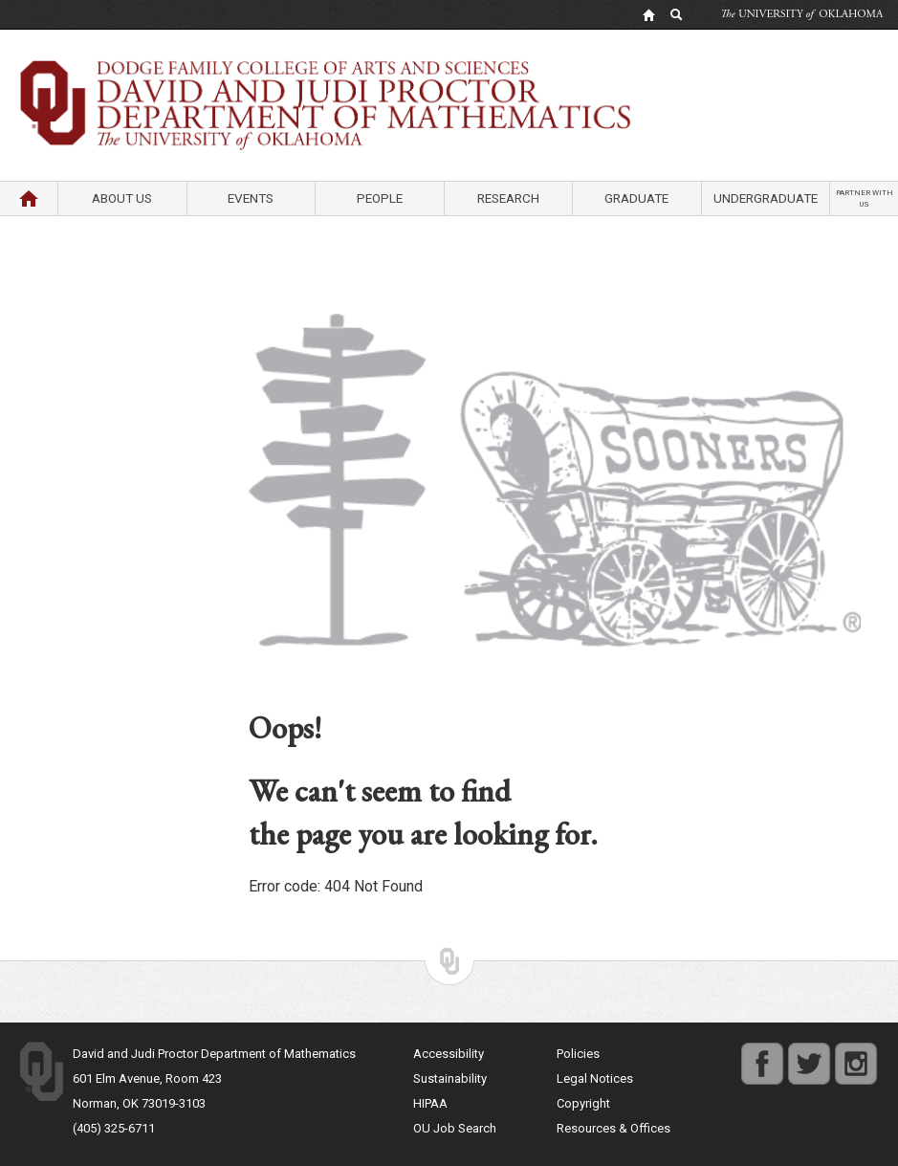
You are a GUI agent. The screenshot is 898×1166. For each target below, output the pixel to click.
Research (508, 198)
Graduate (636, 198)
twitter (804, 1053)
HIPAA (430, 1103)
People (380, 198)
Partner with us (864, 198)
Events (251, 198)
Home (28, 198)
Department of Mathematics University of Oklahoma (449, 75)
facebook (762, 1053)
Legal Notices (595, 1078)
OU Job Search (454, 1128)
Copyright (583, 1103)
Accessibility (448, 1053)
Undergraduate (765, 198)
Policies (578, 1053)
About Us (122, 198)
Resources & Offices (613, 1128)
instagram (856, 1053)
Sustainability (450, 1078)
